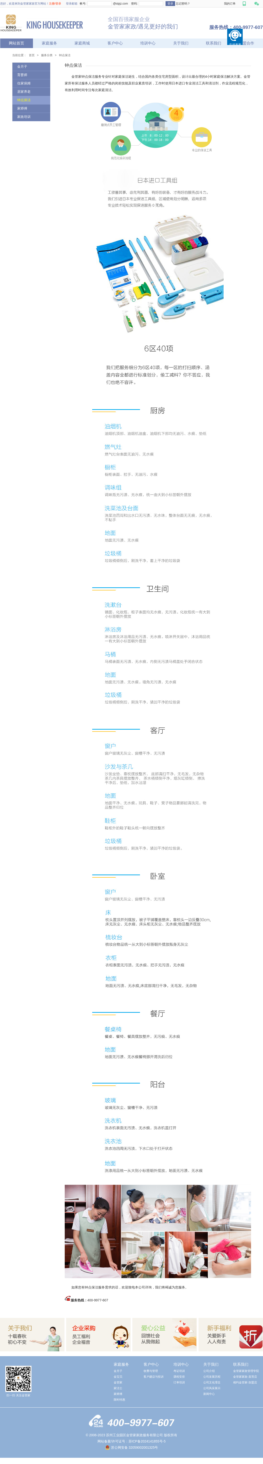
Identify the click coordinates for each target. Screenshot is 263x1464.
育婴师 (22, 75)
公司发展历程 (211, 1376)
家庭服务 (49, 43)
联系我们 (213, 43)
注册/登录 (55, 3)
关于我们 (180, 43)
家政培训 (24, 117)
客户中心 (115, 43)
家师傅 (22, 108)
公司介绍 (209, 1371)
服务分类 (47, 55)
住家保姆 (24, 83)
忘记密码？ (183, 3)
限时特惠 (119, 1399)
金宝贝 (118, 1376)
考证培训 (179, 1371)
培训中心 (148, 43)
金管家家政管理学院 (246, 1371)
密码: (134, 3)
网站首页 (16, 43)
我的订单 (230, 3)
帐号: (83, 3)
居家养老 (24, 92)
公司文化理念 (211, 1382)
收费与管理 (151, 1371)
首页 (32, 55)
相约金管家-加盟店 (245, 1382)
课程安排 (179, 1376)
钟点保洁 (64, 55)
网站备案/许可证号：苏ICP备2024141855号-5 (131, 1441)
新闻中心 (209, 1394)
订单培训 (179, 1382)
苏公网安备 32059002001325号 (134, 1447)
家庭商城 (82, 43)
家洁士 (118, 1388)
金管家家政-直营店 (245, 1376)
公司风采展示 (211, 1388)
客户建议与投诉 (154, 1376)
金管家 (118, 1382)
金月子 (22, 66)
